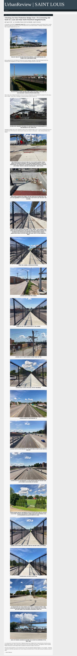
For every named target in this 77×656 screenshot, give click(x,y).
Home (6, 15)
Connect (7, 10)
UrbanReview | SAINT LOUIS (34, 4)
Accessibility (11, 15)
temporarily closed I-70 (20, 24)
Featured (17, 15)
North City (22, 15)
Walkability (27, 15)
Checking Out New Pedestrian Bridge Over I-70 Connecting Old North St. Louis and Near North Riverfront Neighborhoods (27, 19)
